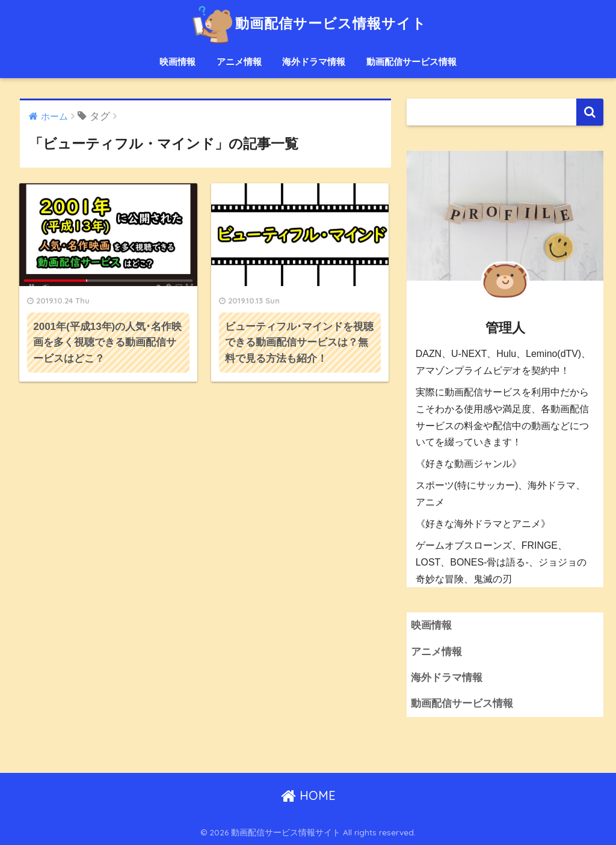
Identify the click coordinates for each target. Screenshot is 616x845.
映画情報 (177, 61)
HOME (308, 795)
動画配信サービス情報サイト (307, 23)
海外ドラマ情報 (313, 61)
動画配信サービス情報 (411, 61)
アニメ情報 (239, 61)
